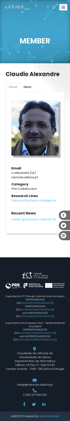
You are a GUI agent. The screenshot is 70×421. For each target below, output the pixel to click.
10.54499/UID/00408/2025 (37, 302)
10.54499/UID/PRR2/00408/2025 (37, 339)
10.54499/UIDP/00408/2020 (37, 316)
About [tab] (13, 87)
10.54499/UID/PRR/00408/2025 (37, 333)
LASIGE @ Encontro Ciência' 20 (33, 219)
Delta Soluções (49, 416)
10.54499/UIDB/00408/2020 (37, 309)
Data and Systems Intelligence (33, 200)
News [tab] (27, 87)
